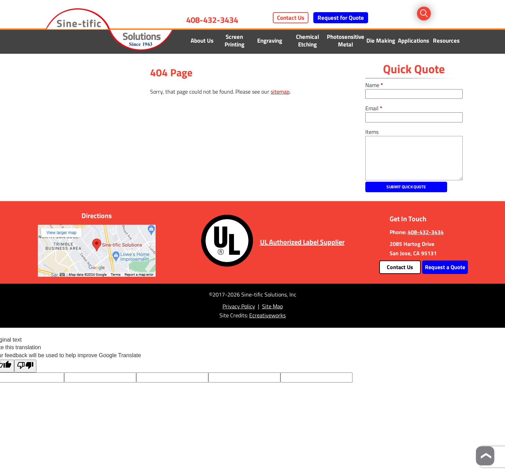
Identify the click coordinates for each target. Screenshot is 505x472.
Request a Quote (445, 267)
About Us (202, 40)
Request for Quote (340, 17)
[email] (414, 117)
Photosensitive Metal (345, 40)
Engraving (269, 40)
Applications (413, 40)
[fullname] (414, 94)
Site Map (272, 306)
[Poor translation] (25, 366)
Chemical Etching (307, 40)
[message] (414, 158)
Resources (446, 40)
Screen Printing (234, 40)
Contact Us (290, 17)
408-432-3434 (212, 20)
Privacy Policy (239, 306)
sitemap (280, 91)
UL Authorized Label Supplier (302, 242)
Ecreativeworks (267, 315)
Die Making (380, 40)
